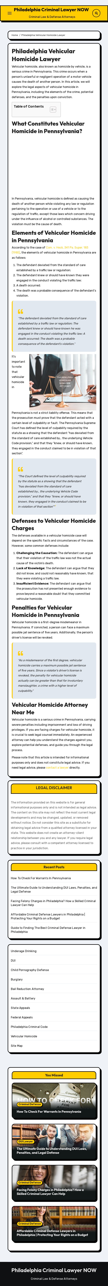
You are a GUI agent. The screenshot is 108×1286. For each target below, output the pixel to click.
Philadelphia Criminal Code (29, 1027)
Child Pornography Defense (30, 970)
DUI (13, 960)
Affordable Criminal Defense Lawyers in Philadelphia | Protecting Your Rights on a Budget (52, 1233)
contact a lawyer (57, 767)
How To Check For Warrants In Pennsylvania (41, 878)
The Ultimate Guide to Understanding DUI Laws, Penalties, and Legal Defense (52, 1151)
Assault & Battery (23, 998)
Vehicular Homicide (24, 1036)
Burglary (17, 979)
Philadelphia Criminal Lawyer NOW (51, 10)
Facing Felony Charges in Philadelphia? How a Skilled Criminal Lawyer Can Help (50, 1192)
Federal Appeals (22, 1017)
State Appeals (20, 1008)
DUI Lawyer (26, 1141)
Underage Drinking (24, 951)
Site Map (17, 1045)
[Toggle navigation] (10, 13)
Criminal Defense (30, 1104)
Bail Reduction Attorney (27, 989)
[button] (51, 109)
